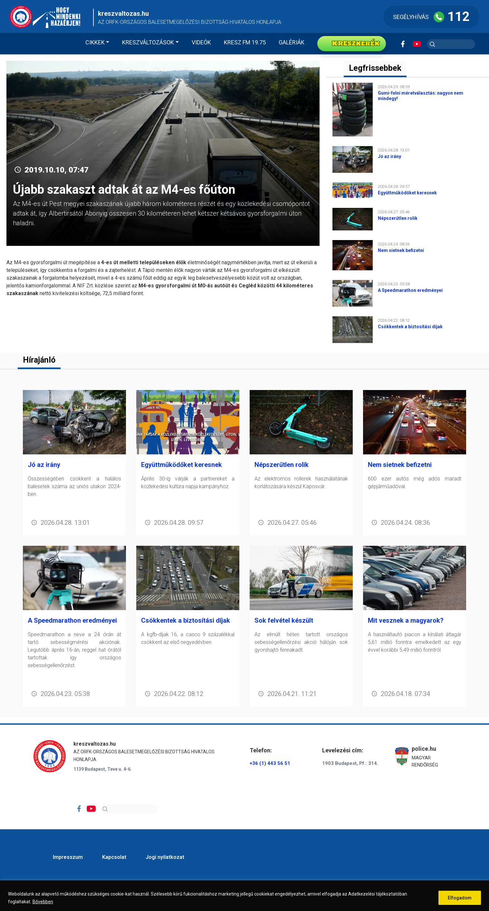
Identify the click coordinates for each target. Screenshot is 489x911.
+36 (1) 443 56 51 (270, 763)
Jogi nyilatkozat (165, 857)
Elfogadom (460, 897)
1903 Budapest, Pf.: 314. (350, 763)
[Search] (129, 808)
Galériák (291, 42)
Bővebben (43, 901)
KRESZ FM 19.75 (245, 42)
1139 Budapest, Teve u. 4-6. (102, 769)
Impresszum (68, 857)
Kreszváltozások (148, 42)
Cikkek (95, 42)
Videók (201, 42)
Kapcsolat (114, 857)
